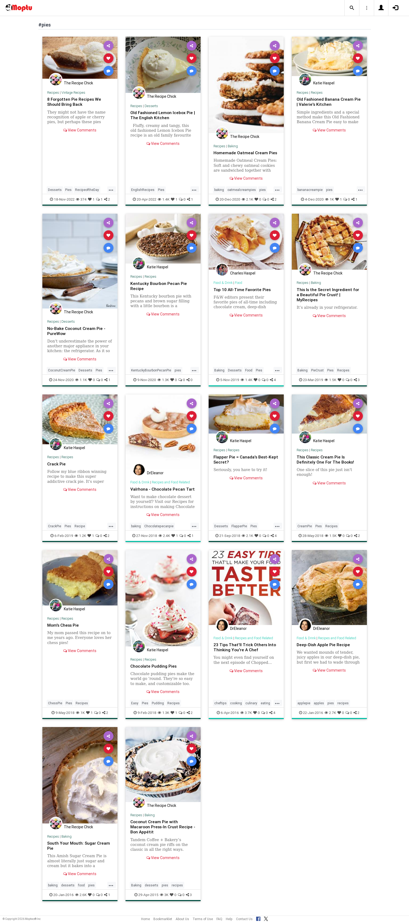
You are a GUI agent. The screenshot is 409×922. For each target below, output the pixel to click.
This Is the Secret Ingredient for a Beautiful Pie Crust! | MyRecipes (329, 294)
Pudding (158, 708)
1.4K (164, 199)
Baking (233, 146)
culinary (251, 708)
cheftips (220, 708)
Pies (68, 190)
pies (262, 190)
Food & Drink (223, 282)
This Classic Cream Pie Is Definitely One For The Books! (326, 459)
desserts (68, 890)
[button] (352, 8)
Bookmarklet (162, 919)
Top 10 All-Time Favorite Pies (242, 289)
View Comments (79, 130)
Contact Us (244, 919)
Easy (134, 708)
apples (319, 708)
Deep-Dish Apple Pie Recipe (324, 649)
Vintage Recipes (73, 92)
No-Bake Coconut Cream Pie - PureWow (77, 331)
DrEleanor (155, 473)
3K (164, 899)
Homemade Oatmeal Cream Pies (245, 152)
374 (81, 199)
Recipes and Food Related (171, 482)
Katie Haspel (323, 83)
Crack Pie (56, 463)
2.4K (164, 540)
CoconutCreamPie (61, 370)
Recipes (53, 92)
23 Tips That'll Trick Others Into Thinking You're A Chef (245, 652)
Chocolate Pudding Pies (154, 671)
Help (229, 919)
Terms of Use (203, 919)
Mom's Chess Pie (64, 630)
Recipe (80, 531)
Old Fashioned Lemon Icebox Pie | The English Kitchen (162, 115)
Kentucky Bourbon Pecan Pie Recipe (158, 286)
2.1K (247, 199)
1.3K (163, 379)
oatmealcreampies (241, 190)
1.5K (330, 379)
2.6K (81, 899)
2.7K (330, 717)
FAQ (219, 919)
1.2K (80, 540)
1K (329, 199)
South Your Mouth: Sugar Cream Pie (79, 850)
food (81, 890)
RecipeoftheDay (87, 190)
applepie (303, 708)
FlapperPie (239, 531)
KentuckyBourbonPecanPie (151, 370)
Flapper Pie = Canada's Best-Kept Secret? (241, 459)
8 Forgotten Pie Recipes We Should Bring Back (74, 101)
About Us (182, 919)
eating (265, 708)
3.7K (246, 717)
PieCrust (317, 370)
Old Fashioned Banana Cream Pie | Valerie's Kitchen (326, 101)
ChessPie (55, 708)
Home (145, 919)
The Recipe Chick (78, 83)
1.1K (81, 379)
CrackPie (54, 531)
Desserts (55, 190)
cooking (236, 708)
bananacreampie (310, 190)
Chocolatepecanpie (159, 531)
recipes (343, 708)
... (111, 189)
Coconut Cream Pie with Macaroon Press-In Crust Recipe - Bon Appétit (162, 832)
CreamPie (304, 531)
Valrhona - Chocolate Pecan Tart (158, 491)
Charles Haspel (242, 273)
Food (239, 282)
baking (219, 190)
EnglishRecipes (142, 190)
